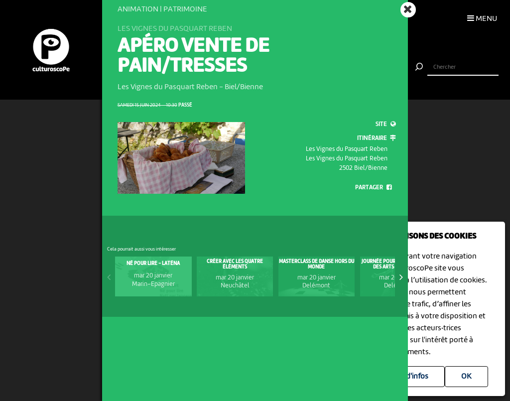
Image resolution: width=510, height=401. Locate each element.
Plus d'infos (409, 377)
